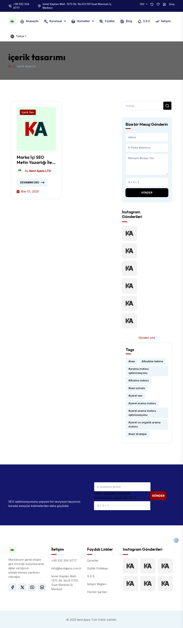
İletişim (163, 21)
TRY (142, 4)
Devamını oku (29, 182)
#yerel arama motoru (142, 403)
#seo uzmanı (136, 388)
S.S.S (143, 21)
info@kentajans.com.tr (66, 568)
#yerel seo (135, 395)
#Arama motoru (138, 380)
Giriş (172, 4)
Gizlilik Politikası (97, 568)
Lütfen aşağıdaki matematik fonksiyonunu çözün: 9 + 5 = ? (115, 495)
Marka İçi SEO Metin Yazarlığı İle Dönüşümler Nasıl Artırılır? (34, 160)
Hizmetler (81, 21)
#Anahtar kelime (152, 361)
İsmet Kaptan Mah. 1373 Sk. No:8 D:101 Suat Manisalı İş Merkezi (77, 5)
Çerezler (93, 560)
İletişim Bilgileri (96, 584)
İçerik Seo (28, 112)
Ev (10, 66)
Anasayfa (29, 21)
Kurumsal (53, 21)
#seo (131, 361)
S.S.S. (91, 576)
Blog (126, 21)
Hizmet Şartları (97, 592)
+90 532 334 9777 (21, 5)
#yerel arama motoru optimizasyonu (142, 413)
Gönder (146, 192)
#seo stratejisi (137, 434)
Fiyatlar (107, 21)
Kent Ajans (84, 619)
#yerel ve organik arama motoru (144, 424)
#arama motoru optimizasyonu (138, 371)
